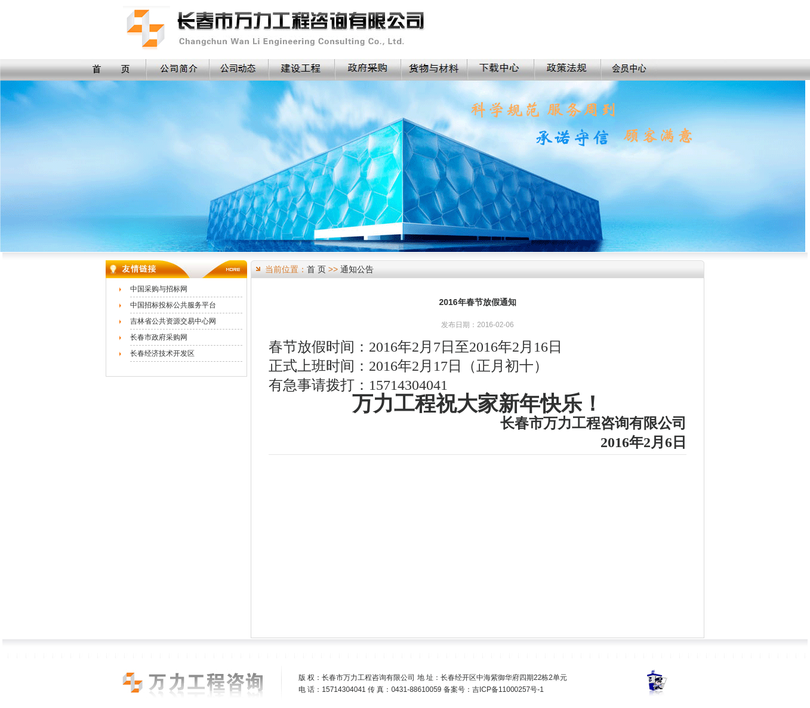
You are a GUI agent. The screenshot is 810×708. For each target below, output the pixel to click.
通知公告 (357, 269)
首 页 (316, 269)
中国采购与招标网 (158, 289)
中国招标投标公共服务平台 (173, 305)
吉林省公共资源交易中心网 (173, 321)
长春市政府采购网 (158, 337)
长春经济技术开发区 (162, 353)
